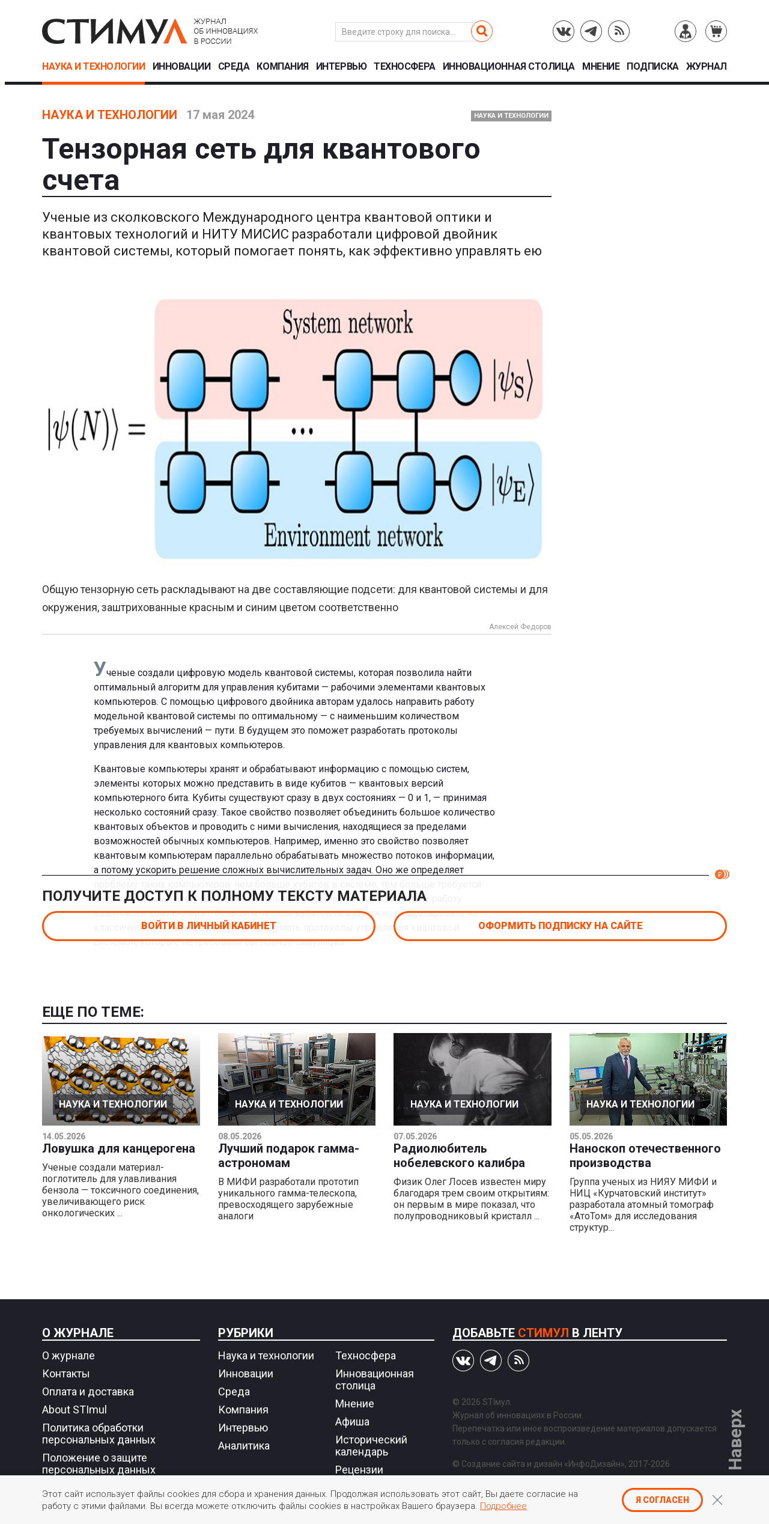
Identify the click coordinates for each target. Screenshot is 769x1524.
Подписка (652, 67)
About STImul (74, 1409)
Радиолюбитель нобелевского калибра (459, 1155)
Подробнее (503, 1506)
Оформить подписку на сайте (560, 925)
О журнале (78, 1333)
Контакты (66, 1373)
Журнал (706, 67)
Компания (282, 67)
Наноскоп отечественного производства (645, 1155)
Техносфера (404, 67)
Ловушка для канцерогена (118, 1148)
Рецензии (359, 1469)
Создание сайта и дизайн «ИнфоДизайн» (543, 1464)
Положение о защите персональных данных (99, 1463)
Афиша (352, 1421)
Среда (234, 67)
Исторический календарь (371, 1445)
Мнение (600, 67)
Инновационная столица (509, 67)
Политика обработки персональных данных (99, 1433)
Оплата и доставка (88, 1391)
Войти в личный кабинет (208, 925)
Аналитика (244, 1445)
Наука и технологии (93, 67)
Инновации (182, 67)
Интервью (341, 67)
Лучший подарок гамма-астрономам (288, 1155)
